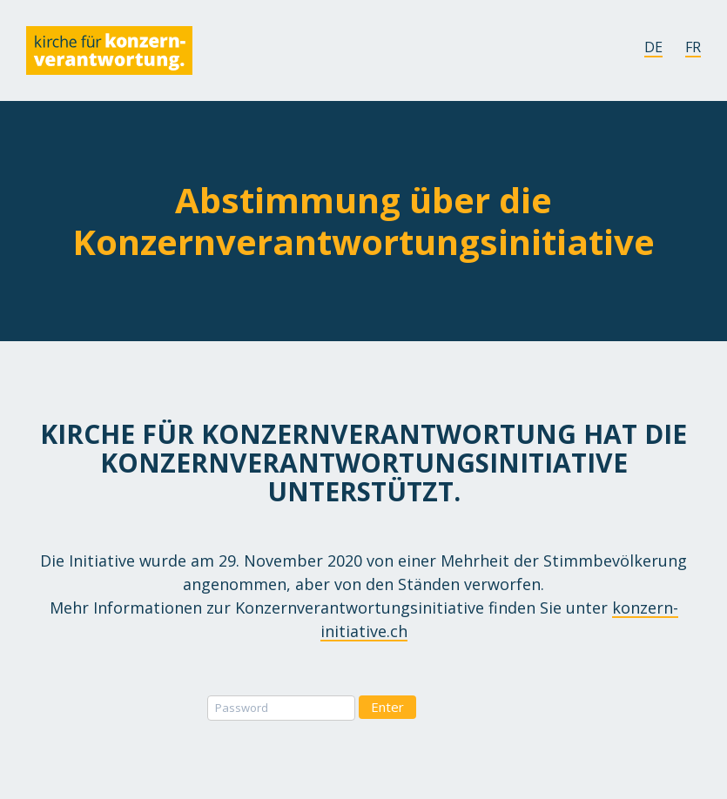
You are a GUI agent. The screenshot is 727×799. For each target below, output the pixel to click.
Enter (387, 706)
